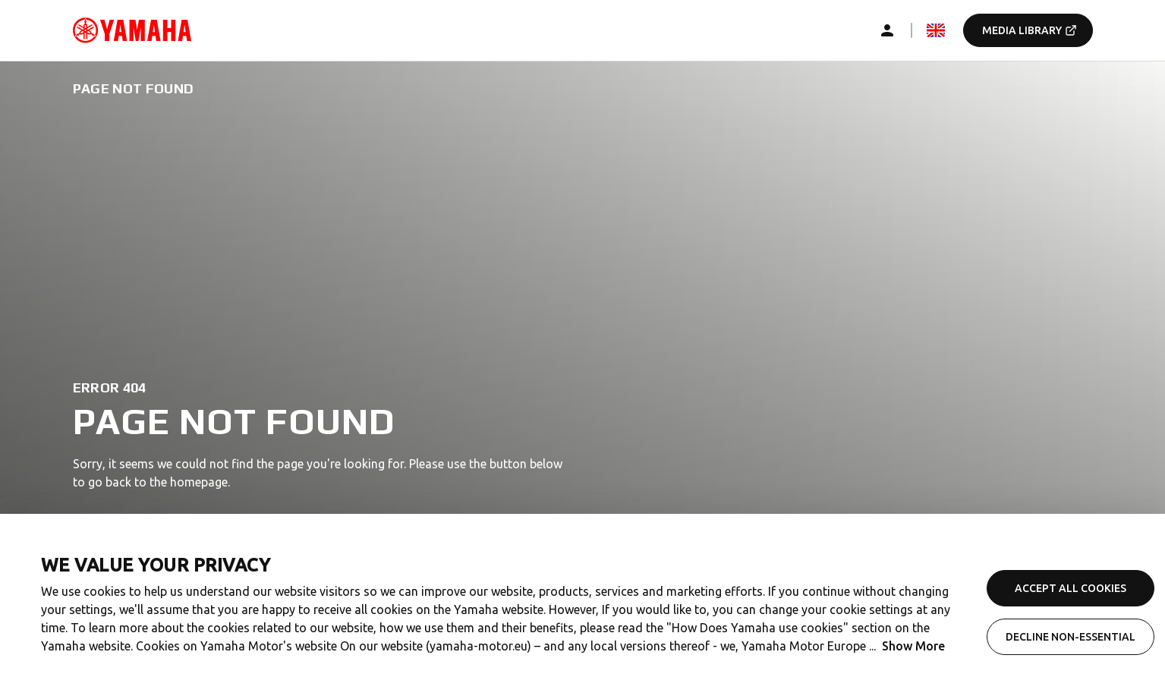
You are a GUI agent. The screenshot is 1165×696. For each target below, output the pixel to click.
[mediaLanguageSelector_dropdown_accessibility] (936, 30)
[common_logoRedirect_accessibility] (132, 30)
